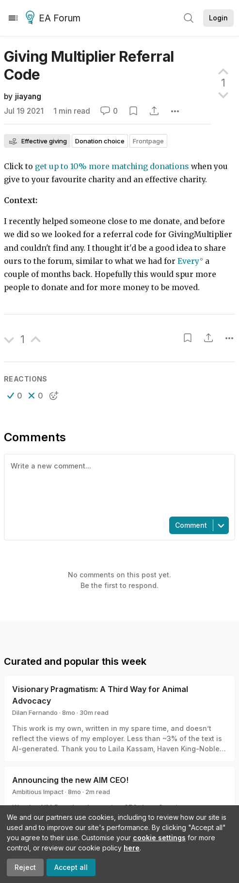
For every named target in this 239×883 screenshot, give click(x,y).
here (132, 848)
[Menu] (13, 18)
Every (188, 261)
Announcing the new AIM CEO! (70, 780)
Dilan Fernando (35, 712)
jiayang (28, 96)
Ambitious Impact (38, 792)
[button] (15, 395)
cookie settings (159, 837)
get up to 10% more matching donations (112, 166)
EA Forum (54, 18)
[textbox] (117, 484)
